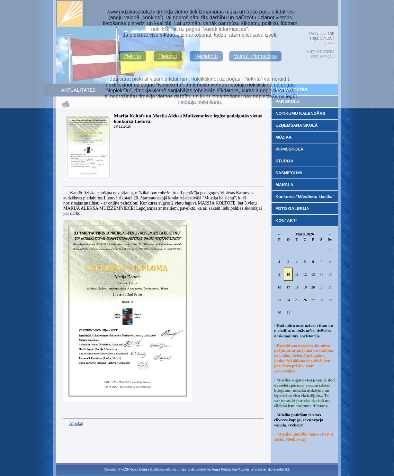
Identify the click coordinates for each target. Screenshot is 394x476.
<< (279, 234)
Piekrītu (132, 56)
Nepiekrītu (206, 56)
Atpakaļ (76, 423)
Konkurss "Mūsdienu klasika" (305, 196)
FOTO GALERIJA (292, 208)
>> (329, 234)
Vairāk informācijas (255, 56)
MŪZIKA (283, 137)
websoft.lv (283, 469)
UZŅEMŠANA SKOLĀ (296, 125)
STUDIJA (284, 161)
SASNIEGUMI (288, 172)
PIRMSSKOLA (289, 149)
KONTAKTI (286, 220)
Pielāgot (167, 56)
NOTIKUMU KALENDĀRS (300, 113)
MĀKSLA (284, 184)
